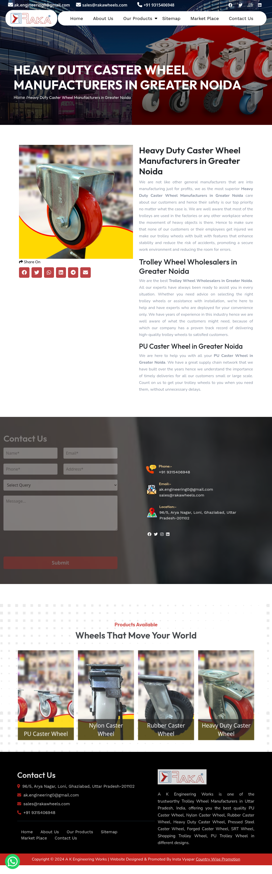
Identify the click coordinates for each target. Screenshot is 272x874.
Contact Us (241, 18)
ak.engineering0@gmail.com (39, 5)
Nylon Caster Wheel (101, 757)
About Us (103, 18)
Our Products (137, 18)
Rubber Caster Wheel (171, 757)
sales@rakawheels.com (101, 5)
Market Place (204, 18)
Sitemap (171, 18)
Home (76, 18)
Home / (21, 97)
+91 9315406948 (155, 5)
